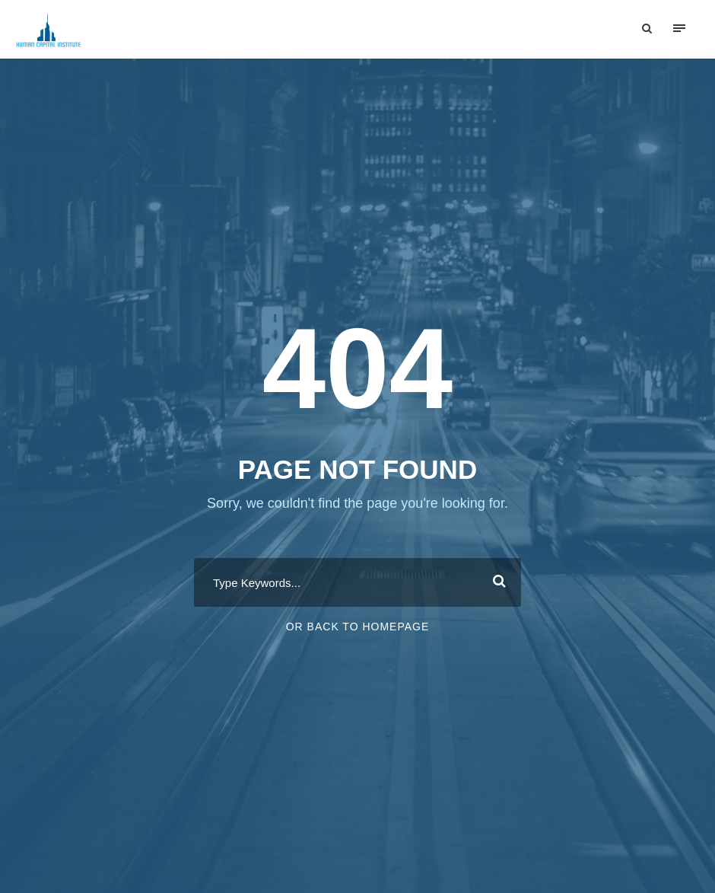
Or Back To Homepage (358, 629)
